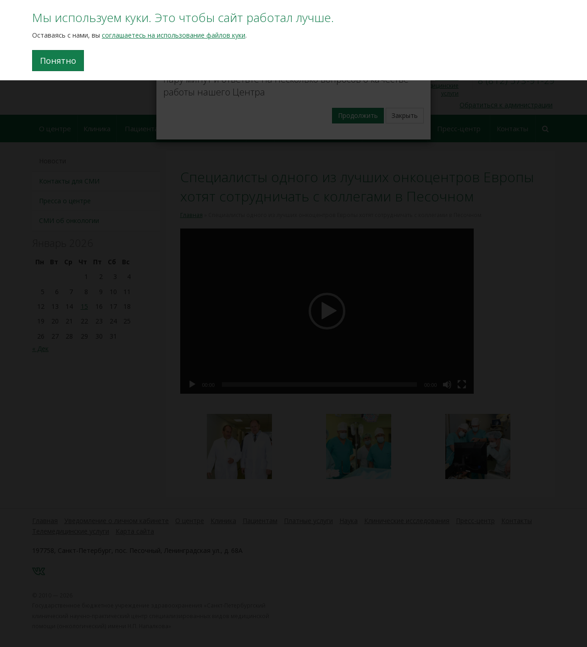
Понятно (58, 60)
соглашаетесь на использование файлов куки (173, 35)
